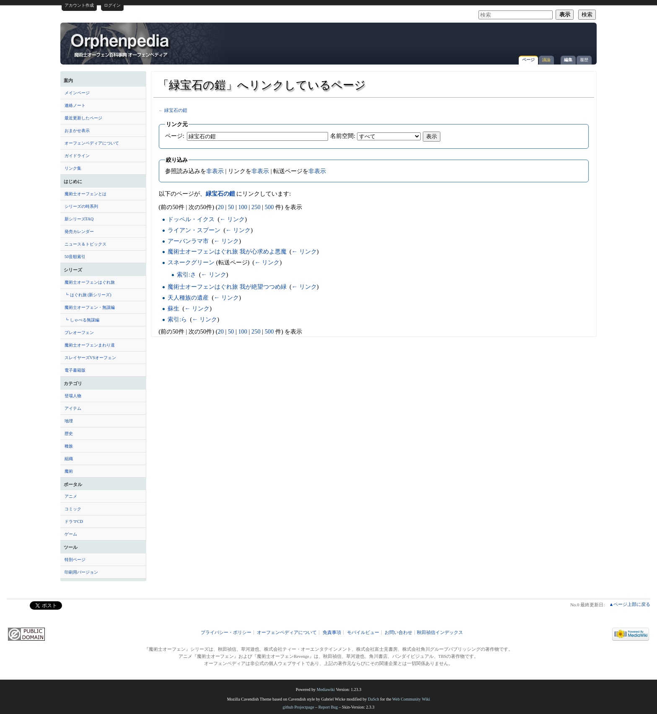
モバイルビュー (363, 632)
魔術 (69, 471)
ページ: (174, 135)
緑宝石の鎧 (175, 110)
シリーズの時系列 (81, 206)
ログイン (112, 5)
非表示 (215, 171)
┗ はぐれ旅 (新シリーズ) (88, 294)
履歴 (584, 59)
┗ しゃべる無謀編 (82, 320)
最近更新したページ (83, 118)
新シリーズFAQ (79, 219)
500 (269, 207)
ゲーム (71, 534)
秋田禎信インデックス (440, 632)
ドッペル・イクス (191, 219)
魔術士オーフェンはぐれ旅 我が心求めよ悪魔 (227, 251)
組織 (69, 458)
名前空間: (342, 135)
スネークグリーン (191, 262)
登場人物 (73, 395)
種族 (69, 446)
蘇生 (173, 308)
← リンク (232, 219)
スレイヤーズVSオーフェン (90, 357)
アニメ (71, 496)
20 (220, 207)
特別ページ (75, 559)
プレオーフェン (79, 332)
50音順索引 (75, 256)
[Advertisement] (494, 39)
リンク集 (73, 168)
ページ (528, 59)
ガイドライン (77, 155)
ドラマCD (74, 521)
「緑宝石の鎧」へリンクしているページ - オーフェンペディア (121, 44)
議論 (546, 59)
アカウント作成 (79, 5)
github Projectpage (298, 707)
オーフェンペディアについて (92, 143)
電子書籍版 (75, 370)
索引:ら (177, 319)
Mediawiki (326, 689)
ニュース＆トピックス (85, 244)
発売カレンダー (79, 231)
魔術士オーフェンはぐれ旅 (90, 282)
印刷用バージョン (81, 572)
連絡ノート (75, 105)
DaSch (373, 699)
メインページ (77, 93)
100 (242, 207)
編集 (568, 59)
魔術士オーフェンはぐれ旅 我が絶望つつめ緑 (227, 286)
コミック (73, 509)
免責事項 (332, 632)
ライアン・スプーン (194, 230)
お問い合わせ (398, 632)
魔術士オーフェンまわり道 (90, 345)
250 (256, 207)
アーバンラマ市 (188, 241)
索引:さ (186, 274)
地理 (69, 421)
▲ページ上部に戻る (629, 604)
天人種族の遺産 (188, 297)
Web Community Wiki (411, 699)
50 (231, 207)
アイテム (73, 408)
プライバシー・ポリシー (226, 632)
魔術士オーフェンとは (85, 193)
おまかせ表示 (77, 130)
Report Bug (328, 707)
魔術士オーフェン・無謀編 (90, 307)
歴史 (69, 433)
